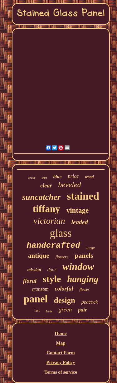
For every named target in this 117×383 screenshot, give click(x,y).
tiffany (46, 208)
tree (44, 177)
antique (38, 255)
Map (60, 343)
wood (89, 176)
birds (49, 311)
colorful (64, 289)
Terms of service (60, 372)
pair (82, 310)
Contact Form (60, 352)
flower (84, 289)
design (64, 300)
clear (46, 185)
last (37, 310)
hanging (82, 279)
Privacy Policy (60, 362)
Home (60, 333)
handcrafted (53, 245)
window (78, 266)
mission (34, 269)
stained (83, 196)
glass (61, 233)
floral (30, 280)
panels (84, 255)
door (51, 269)
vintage (77, 210)
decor (32, 177)
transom (40, 289)
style (52, 279)
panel (36, 299)
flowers (62, 257)
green (65, 309)
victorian (49, 221)
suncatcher (41, 197)
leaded (79, 222)
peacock (89, 302)
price (73, 176)
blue (57, 176)
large (90, 247)
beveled (69, 185)
